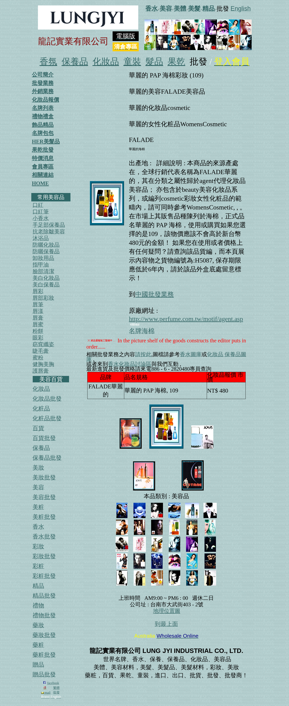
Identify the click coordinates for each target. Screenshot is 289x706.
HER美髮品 (46, 142)
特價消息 (43, 158)
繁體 (56, 688)
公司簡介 (43, 75)
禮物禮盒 (43, 116)
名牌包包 (43, 133)
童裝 (132, 62)
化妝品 (106, 62)
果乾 (176, 62)
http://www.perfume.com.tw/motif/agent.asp (186, 318)
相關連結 (43, 175)
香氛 (48, 62)
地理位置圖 (166, 611)
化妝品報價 (45, 100)
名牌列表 (43, 108)
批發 (56, 692)
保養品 (75, 62)
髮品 (154, 62)
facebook (53, 683)
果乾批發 (43, 150)
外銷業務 (43, 91)
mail (45, 692)
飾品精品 (43, 125)
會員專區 (43, 167)
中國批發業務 (154, 294)
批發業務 (43, 83)
